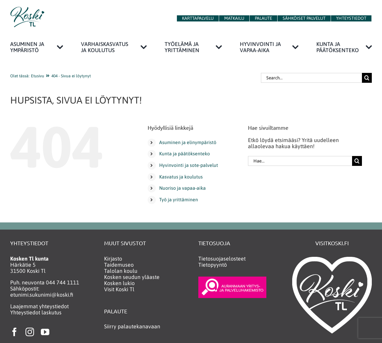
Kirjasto (113, 258)
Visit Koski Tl (119, 289)
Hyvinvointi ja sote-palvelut (188, 165)
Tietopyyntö (212, 265)
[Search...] (311, 78)
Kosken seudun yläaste (132, 277)
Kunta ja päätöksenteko (184, 153)
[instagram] (30, 332)
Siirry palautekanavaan (132, 326)
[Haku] (367, 78)
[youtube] (45, 332)
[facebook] (14, 332)
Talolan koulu (120, 271)
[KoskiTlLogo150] (27, 9)
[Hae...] (300, 161)
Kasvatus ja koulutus (181, 177)
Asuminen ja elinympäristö (187, 142)
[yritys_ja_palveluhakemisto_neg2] (232, 279)
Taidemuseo (119, 265)
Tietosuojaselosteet (222, 258)
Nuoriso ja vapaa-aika (182, 188)
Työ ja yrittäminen (178, 199)
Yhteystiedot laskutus (36, 312)
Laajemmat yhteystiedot (39, 306)
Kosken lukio (119, 283)
